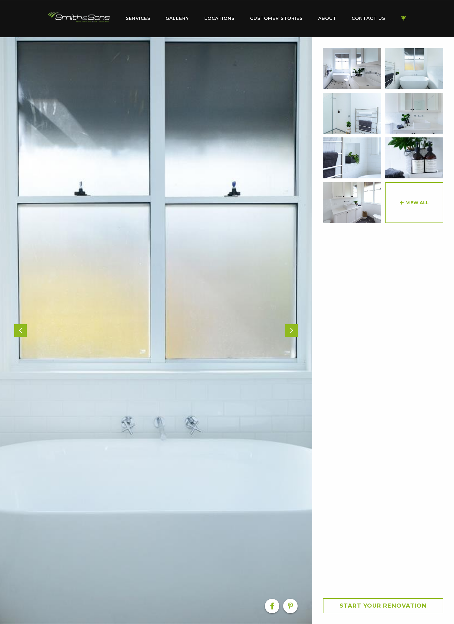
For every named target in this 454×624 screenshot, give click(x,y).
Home (78, 17)
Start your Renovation (383, 605)
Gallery (177, 18)
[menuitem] (78, 19)
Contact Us (368, 18)
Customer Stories (276, 18)
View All (417, 202)
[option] (156, 330)
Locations (219, 18)
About (327, 18)
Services (138, 18)
